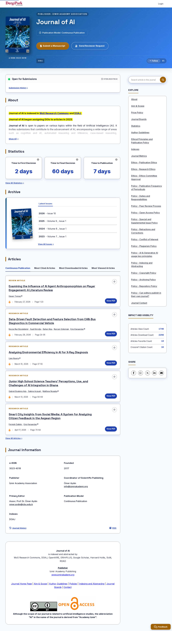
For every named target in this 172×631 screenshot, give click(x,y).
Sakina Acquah (34, 392)
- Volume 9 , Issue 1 (52, 221)
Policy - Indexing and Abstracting (141, 265)
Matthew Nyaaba (50, 392)
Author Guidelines (140, 132)
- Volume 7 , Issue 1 (52, 236)
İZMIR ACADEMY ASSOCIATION (69, 14)
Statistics (135, 126)
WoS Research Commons (54, 113)
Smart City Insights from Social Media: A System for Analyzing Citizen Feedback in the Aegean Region (50, 417)
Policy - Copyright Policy (143, 273)
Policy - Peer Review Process (146, 206)
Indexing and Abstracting (91, 584)
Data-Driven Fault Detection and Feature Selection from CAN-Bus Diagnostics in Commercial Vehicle (52, 321)
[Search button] (163, 80)
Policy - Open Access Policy (145, 212)
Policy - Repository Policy (144, 286)
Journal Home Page (21, 584)
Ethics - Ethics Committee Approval (144, 177)
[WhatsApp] (140, 373)
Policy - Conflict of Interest (144, 239)
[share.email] (161, 373)
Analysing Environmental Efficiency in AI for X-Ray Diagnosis (48, 352)
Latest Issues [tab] (45, 203)
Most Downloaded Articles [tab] (73, 268)
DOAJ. (77, 113)
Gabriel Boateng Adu (18, 392)
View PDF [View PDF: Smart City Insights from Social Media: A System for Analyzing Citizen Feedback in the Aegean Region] (110, 430)
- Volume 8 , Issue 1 (52, 228)
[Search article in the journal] (147, 79)
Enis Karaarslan (77, 329)
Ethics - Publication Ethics (144, 162)
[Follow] (153, 61)
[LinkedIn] (154, 373)
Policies (73, 584)
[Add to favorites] (114, 281)
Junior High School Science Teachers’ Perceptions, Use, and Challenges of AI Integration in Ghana (48, 384)
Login (160, 4)
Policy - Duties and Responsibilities (140, 198)
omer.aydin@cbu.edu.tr (21, 505)
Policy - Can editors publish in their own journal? (146, 295)
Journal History (17, 529)
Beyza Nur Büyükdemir (19, 329)
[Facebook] (133, 373)
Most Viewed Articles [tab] (103, 268)
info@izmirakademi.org (76, 487)
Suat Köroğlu (35, 329)
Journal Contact (139, 303)
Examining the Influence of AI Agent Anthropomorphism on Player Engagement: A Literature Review (52, 288)
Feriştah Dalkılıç (15, 425)
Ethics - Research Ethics (143, 169)
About (134, 99)
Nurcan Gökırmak (61, 329)
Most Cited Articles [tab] (44, 268)
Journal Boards (138, 119)
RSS (113, 529)
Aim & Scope (137, 106)
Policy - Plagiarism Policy (144, 246)
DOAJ (40, 61)
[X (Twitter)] (147, 373)
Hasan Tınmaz (15, 296)
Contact (67, 588)
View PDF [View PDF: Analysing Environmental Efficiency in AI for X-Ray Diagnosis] (110, 363)
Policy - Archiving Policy (143, 279)
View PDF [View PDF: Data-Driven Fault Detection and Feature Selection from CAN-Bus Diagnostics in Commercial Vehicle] (110, 334)
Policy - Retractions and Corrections (143, 231)
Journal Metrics (139, 156)
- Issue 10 (47, 213)
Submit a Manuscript (52, 45)
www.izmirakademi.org (62, 575)
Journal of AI (55, 22)
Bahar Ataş (47, 329)
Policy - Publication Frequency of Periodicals (146, 188)
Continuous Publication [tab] (17, 268)
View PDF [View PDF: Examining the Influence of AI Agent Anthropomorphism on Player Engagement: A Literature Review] (110, 301)
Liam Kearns (14, 359)
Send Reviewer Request (90, 45)
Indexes (135, 149)
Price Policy (137, 112)
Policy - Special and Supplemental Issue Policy (144, 221)
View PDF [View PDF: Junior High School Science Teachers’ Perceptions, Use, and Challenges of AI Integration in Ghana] (110, 396)
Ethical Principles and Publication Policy (142, 141)
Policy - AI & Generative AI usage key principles (144, 254)
